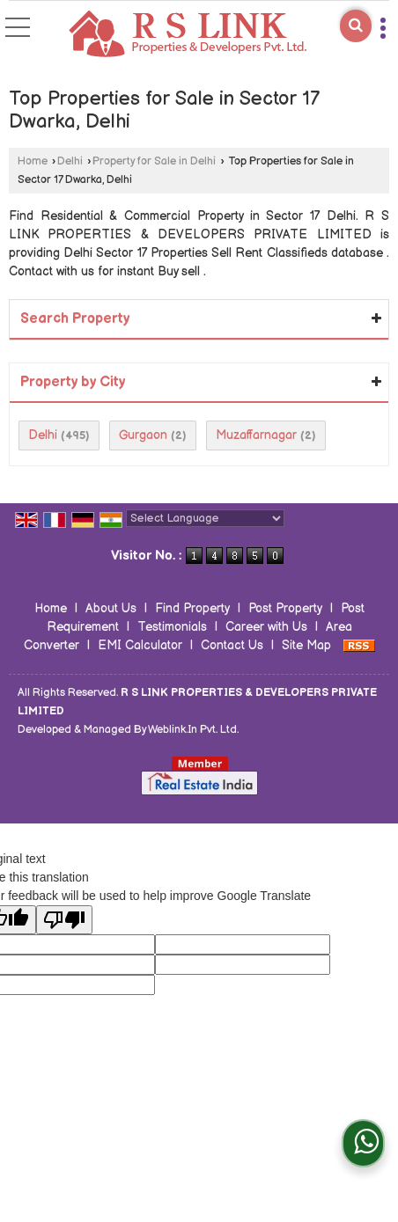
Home (33, 161)
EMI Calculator (140, 645)
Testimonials (172, 626)
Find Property (192, 608)
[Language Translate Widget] (205, 518)
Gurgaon (143, 435)
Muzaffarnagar (256, 435)
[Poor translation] (64, 919)
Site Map (306, 645)
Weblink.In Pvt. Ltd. (193, 729)
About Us (110, 608)
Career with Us (266, 626)
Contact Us (232, 645)
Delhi (70, 161)
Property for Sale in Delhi (154, 161)
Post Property (285, 608)
